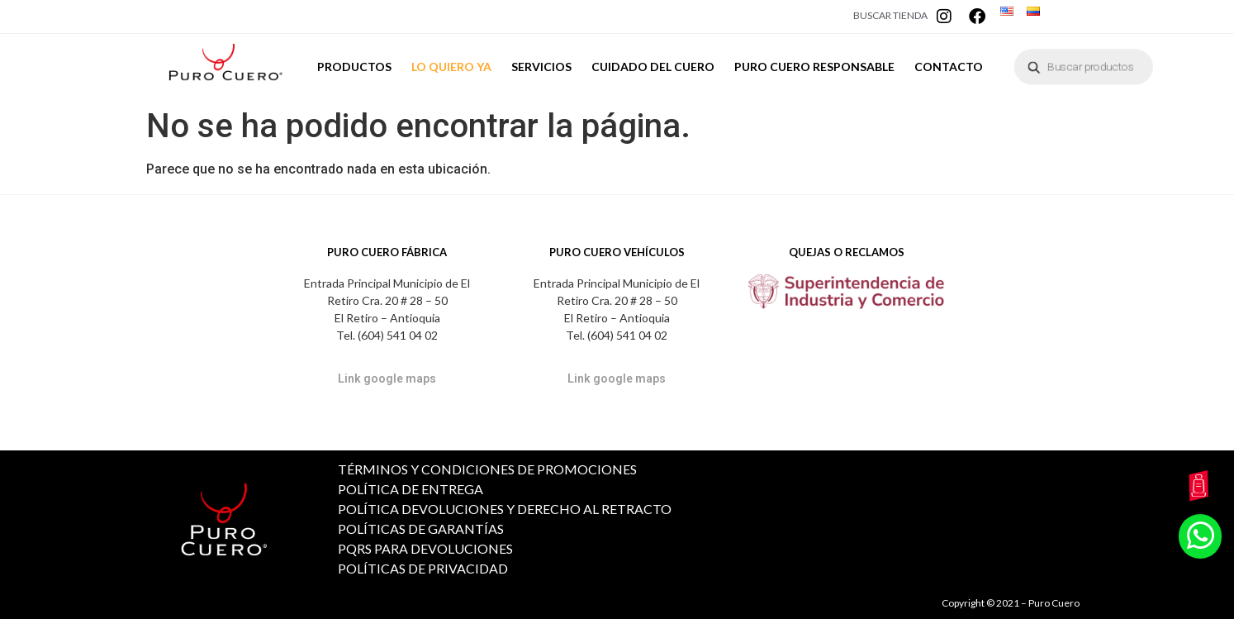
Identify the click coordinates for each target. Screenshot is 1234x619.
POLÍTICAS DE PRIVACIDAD (423, 568)
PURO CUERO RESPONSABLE (814, 67)
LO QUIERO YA (451, 67)
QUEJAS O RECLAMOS (846, 252)
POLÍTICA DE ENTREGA (410, 489)
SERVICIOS (541, 67)
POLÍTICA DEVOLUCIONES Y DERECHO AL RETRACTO (505, 509)
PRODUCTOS (354, 67)
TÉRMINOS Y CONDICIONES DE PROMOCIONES (487, 469)
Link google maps (387, 378)
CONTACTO (948, 67)
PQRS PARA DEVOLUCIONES (425, 548)
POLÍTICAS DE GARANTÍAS (421, 528)
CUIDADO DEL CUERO (652, 71)
